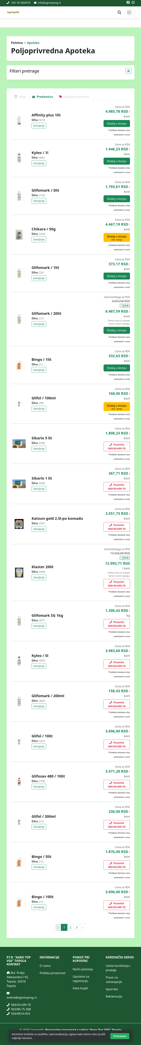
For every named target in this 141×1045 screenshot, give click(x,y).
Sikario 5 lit (42, 438)
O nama (45, 966)
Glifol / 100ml (44, 398)
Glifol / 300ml (44, 816)
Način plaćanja (83, 969)
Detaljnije (39, 125)
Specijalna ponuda (74, 97)
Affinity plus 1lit (46, 115)
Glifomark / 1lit (45, 267)
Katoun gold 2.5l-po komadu (57, 518)
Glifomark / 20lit (46, 313)
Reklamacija (114, 996)
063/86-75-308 (19, 1009)
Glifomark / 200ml (48, 695)
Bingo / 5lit (41, 856)
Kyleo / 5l (40, 655)
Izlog (20, 97)
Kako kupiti (80, 988)
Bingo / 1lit (41, 359)
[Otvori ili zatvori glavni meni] (129, 12)
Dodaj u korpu (116, 123)
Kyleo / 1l (40, 152)
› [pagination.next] (82, 927)
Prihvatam (119, 1036)
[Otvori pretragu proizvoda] (119, 12)
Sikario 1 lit (42, 478)
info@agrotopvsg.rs (49, 2)
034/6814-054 (18, 1014)
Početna (17, 43)
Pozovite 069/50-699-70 (117, 446)
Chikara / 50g (44, 229)
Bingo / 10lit (43, 896)
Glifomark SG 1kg (47, 615)
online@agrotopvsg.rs (22, 997)
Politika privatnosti (52, 973)
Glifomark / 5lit (45, 190)
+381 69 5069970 (20, 2)
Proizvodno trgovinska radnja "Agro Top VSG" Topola (83, 1030)
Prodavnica (42, 97)
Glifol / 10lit (42, 736)
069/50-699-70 (19, 1005)
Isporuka (112, 989)
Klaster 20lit (43, 566)
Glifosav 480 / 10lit (48, 776)
